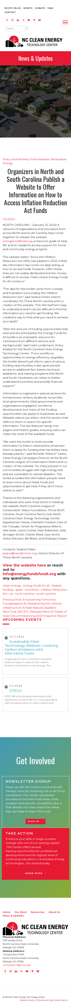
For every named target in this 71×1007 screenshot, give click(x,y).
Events (28, 8)
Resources (37, 912)
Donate (40, 8)
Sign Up (34, 821)
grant (19, 589)
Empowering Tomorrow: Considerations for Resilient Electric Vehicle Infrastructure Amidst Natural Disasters (32, 603)
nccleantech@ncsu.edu (17, 965)
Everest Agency (60, 1000)
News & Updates (13, 915)
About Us (54, 912)
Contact (10, 12)
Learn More (33, 873)
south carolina (46, 593)
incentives (32, 589)
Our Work (21, 912)
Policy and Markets (16, 159)
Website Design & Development (35, 1000)
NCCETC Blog (13, 8)
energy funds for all (36, 585)
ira (11, 593)
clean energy (12, 585)
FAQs (51, 8)
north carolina (24, 593)
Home (6, 912)
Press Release (39, 159)
